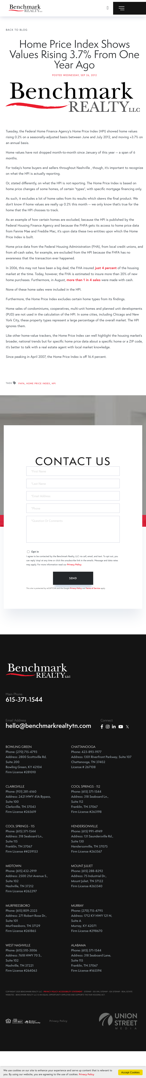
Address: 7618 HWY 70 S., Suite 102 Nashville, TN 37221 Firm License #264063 (24, 988)
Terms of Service (93, 613)
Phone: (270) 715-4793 (21, 777)
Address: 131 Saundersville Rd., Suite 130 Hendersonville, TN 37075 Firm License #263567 (92, 869)
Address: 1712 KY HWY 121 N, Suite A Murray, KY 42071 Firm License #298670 (91, 949)
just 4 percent (106, 292)
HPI (54, 408)
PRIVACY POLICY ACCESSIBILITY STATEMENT (63, 1017)
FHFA (21, 408)
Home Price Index (38, 408)
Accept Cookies (130, 1072)
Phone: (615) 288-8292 (87, 896)
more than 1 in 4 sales (84, 304)
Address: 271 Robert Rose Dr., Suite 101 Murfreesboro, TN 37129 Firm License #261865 (26, 949)
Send (73, 603)
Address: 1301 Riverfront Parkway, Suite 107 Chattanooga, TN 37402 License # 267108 (101, 787)
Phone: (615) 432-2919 (21, 896)
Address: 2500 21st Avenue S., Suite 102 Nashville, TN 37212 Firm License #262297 (27, 909)
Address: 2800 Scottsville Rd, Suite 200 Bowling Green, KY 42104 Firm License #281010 (26, 790)
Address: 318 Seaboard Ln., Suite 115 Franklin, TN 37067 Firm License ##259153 (24, 869)
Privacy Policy (74, 589)
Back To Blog (17, 29)
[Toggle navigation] (129, 8)
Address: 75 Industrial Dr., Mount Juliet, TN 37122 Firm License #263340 (89, 906)
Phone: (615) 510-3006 (21, 976)
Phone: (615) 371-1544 (86, 817)
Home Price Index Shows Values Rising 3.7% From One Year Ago (74, 66)
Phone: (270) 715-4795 (87, 936)
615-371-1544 (24, 725)
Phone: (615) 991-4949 (87, 857)
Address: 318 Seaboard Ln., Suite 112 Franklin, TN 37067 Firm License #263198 (90, 829)
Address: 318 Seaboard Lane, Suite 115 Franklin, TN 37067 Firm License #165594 (91, 988)
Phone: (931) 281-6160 (21, 817)
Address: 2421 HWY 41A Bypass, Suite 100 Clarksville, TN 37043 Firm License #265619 (28, 829)
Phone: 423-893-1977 (86, 777)
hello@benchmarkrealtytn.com (48, 751)
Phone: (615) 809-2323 (21, 936)
